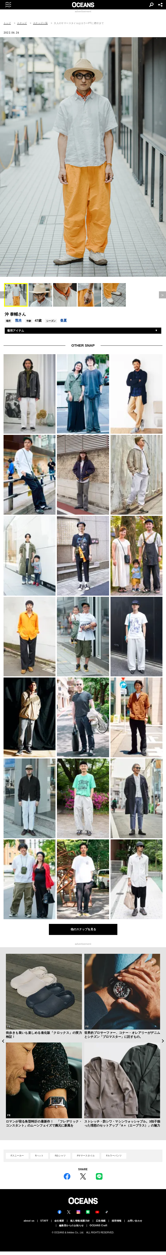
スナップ (22, 23)
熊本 (18, 320)
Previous (3, 1041)
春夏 (63, 320)
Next (163, 1041)
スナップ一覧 (40, 23)
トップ (7, 23)
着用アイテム (15, 330)
